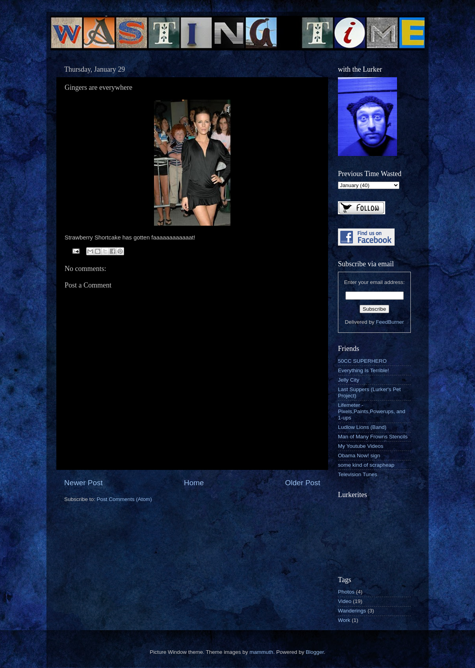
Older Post (302, 483)
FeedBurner (390, 322)
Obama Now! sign (359, 455)
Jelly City (348, 380)
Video (344, 601)
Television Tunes (357, 474)
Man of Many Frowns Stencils (373, 437)
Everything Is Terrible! (363, 370)
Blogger (315, 652)
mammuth (261, 652)
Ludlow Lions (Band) (362, 427)
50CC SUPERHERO (362, 361)
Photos (346, 592)
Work (344, 620)
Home (194, 483)
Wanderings (352, 611)
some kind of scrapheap (366, 465)
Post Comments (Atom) (124, 499)
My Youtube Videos (360, 446)
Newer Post (83, 483)
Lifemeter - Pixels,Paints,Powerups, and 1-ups (371, 411)
